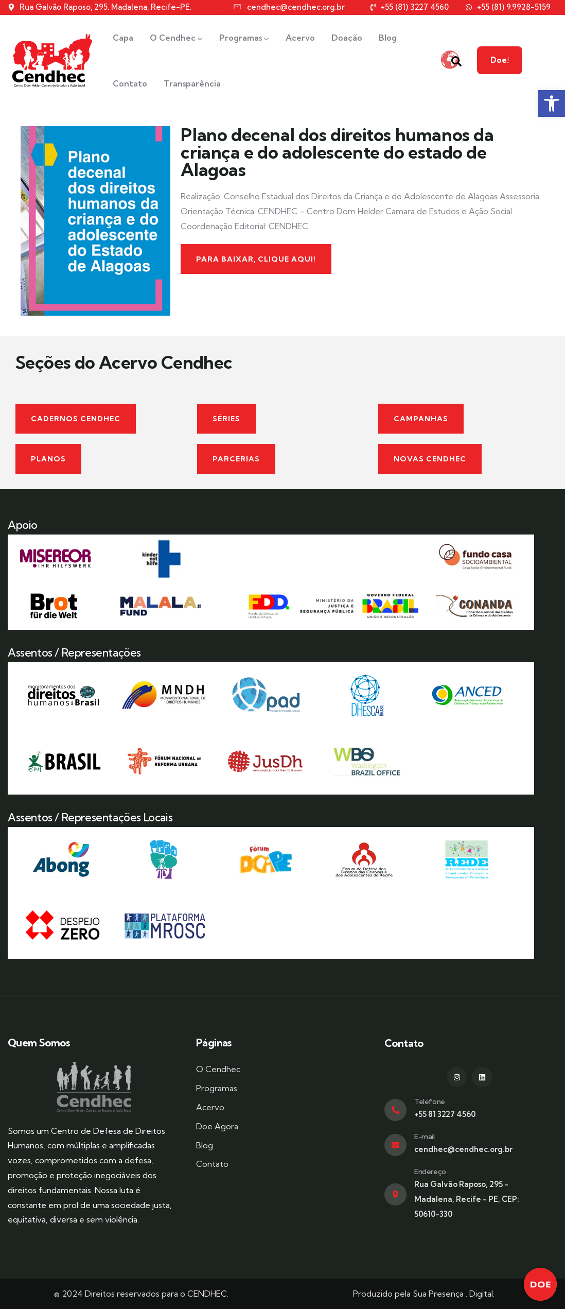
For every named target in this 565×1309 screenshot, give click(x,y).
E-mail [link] (424, 1136)
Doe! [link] (538, 60)
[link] (551, 103)
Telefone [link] (429, 1101)
